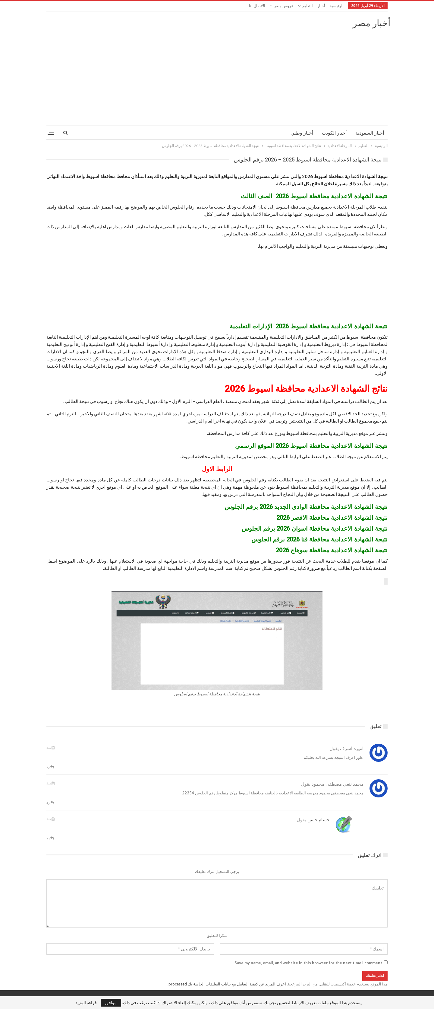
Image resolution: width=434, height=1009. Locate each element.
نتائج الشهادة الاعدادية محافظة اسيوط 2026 (306, 388)
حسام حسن (318, 819)
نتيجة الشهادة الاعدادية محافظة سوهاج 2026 (332, 550)
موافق (111, 1002)
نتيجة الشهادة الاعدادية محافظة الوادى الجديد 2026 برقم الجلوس (306, 506)
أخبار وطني (302, 133)
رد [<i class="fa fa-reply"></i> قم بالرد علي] (50, 767)
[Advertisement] (217, 74)
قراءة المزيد (86, 1003)
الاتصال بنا (257, 6)
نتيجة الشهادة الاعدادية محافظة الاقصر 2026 (332, 517)
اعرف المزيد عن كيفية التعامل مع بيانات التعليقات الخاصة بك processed (227, 984)
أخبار (321, 6)
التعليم (307, 6)
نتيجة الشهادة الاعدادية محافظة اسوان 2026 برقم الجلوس (315, 528)
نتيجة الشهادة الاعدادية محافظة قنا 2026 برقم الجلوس (319, 539)
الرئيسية (337, 6)
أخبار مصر (371, 23)
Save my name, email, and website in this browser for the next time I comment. (308, 962)
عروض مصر (284, 6)
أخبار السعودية (369, 133)
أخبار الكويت (334, 133)
